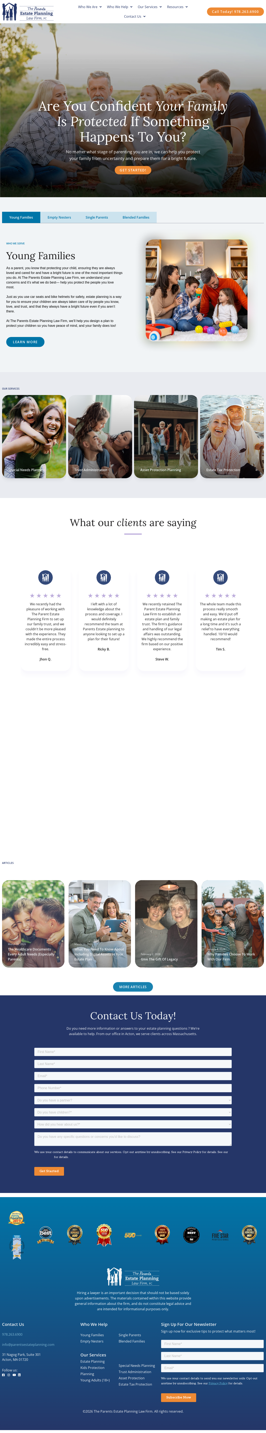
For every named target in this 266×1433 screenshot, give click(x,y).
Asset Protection (132, 1378)
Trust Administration (135, 1372)
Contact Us (134, 16)
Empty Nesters (91, 1341)
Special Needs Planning (137, 1365)
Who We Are (90, 7)
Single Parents (130, 1335)
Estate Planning (92, 1361)
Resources (177, 7)
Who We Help (119, 7)
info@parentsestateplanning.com (28, 1344)
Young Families (92, 1335)
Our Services (150, 7)
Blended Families (132, 1341)
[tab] (21, 217)
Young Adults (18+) (95, 1380)
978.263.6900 (12, 1334)
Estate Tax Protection (223, 470)
